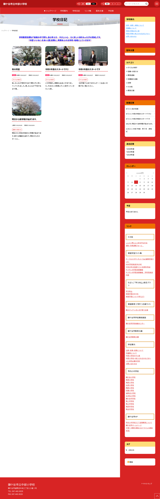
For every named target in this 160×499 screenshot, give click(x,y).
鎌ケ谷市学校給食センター (135, 323)
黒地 (93, 4)
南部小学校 (130, 382)
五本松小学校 (131, 396)
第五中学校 (130, 409)
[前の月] (126, 173)
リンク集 (88, 10)
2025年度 (130, 151)
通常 (83, 4)
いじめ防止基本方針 (133, 361)
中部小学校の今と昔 (132, 31)
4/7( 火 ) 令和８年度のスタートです (138, 119)
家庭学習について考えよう (135, 296)
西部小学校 (130, 388)
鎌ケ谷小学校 (130, 377)
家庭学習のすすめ (132, 294)
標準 (107, 4)
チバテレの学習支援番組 (134, 270)
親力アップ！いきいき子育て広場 (137, 310)
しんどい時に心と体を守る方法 (136, 243)
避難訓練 (131, 450)
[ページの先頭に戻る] (157, 496)
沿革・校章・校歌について (135, 25)
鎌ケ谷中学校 (130, 398)
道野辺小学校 (131, 393)
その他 (130, 87)
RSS (131, 462)
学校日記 (76, 10)
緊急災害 (131, 90)
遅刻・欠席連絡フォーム (135, 245)
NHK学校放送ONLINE (134, 264)
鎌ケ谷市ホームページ (134, 425)
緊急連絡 (131, 75)
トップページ (51, 10)
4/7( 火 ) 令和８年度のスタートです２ (138, 114)
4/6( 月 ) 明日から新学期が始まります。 (139, 124)
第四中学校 (130, 406)
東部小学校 (130, 380)
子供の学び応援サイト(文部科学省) (138, 267)
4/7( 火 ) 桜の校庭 (132, 109)
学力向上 (129, 291)
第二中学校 (130, 401)
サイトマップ (147, 483)
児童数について (131, 28)
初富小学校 (130, 390)
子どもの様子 (132, 67)
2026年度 (130, 149)
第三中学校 (130, 404)
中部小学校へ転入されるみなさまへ (138, 34)
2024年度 (130, 154)
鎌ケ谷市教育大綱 (132, 337)
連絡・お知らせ (133, 71)
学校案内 (64, 10)
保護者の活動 (133, 79)
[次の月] (153, 173)
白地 (88, 4)
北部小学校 (130, 385)
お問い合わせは (131, 36)
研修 (129, 83)
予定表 (111, 10)
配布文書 (99, 10)
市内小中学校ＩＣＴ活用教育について (139, 422)
